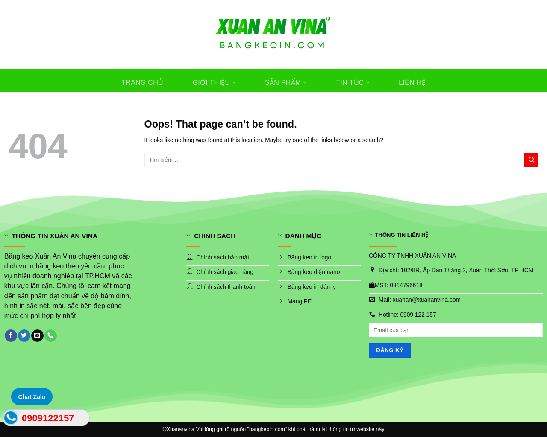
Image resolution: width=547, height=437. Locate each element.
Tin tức (353, 83)
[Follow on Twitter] (24, 335)
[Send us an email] (37, 335)
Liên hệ (412, 82)
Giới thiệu (214, 83)
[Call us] (50, 335)
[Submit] (531, 160)
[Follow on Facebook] (11, 335)
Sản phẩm (286, 83)
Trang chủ (142, 82)
